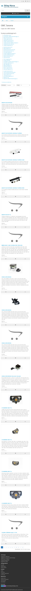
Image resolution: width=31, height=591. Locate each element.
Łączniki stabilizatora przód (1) (9, 53)
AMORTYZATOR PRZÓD (7, 102)
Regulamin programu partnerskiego (8, 557)
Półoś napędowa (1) (7, 59)
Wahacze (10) (6, 77)
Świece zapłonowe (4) (7, 68)
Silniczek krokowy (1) (7, 66)
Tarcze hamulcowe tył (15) (8, 73)
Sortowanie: (4, 85)
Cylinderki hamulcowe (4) (8, 40)
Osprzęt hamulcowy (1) (8, 56)
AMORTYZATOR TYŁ (6, 214)
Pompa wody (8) (6, 60)
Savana (12, 20)
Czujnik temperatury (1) (8, 45)
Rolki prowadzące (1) (7, 65)
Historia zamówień (4, 579)
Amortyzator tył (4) (7, 35)
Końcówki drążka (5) (7, 52)
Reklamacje (3, 566)
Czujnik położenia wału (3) (8, 44)
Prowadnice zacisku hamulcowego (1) (11, 61)
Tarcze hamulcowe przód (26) (9, 72)
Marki (2, 570)
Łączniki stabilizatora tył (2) (8, 54)
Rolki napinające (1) (7, 64)
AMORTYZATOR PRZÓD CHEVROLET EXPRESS (12, 133)
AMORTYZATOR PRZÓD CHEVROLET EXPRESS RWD (13, 188)
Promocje (3, 574)
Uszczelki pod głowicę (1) (8, 76)
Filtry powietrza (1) (7, 48)
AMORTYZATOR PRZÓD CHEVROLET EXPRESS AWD (13, 160)
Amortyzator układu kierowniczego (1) (11, 36)
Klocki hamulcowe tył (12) (8, 51)
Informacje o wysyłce (5, 559)
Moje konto (3, 578)
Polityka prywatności (5, 560)
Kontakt (2, 565)
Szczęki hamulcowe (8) (8, 71)
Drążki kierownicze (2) (7, 47)
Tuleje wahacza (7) (7, 74)
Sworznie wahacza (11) (8, 69)
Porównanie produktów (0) (6, 82)
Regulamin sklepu (4, 561)
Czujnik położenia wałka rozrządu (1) (10, 42)
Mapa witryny (3, 567)
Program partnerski (5, 573)
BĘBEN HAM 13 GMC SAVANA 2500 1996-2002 (12, 245)
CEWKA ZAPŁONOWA (6, 277)
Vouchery (3, 572)
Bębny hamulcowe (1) (7, 37)
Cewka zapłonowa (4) (7, 39)
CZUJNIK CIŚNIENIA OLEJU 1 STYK (9, 532)
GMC (7, 20)
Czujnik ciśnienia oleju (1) (8, 41)
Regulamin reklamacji (5, 556)
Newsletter (3, 581)
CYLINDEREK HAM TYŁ (7, 407)
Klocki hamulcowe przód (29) (9, 49)
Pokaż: (18, 85)
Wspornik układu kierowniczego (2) (10, 78)
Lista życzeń (3, 580)
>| (22, 547)
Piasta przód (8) (6, 57)
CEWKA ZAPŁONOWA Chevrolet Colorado (11, 376)
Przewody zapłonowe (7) (8, 63)
